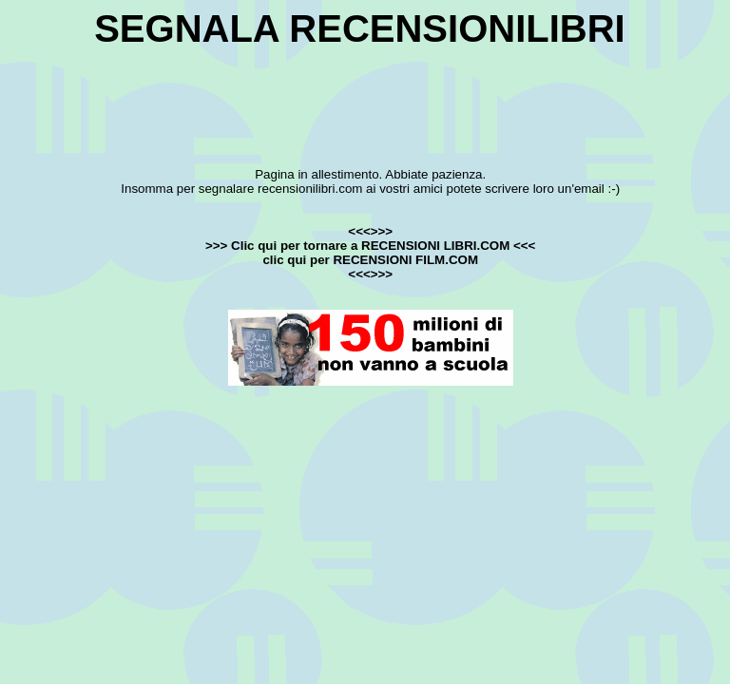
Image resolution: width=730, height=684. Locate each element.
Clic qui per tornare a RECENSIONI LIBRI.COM (370, 245)
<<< (522, 245)
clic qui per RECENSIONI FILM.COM (370, 260)
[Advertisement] (365, 93)
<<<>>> (370, 231)
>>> (218, 245)
